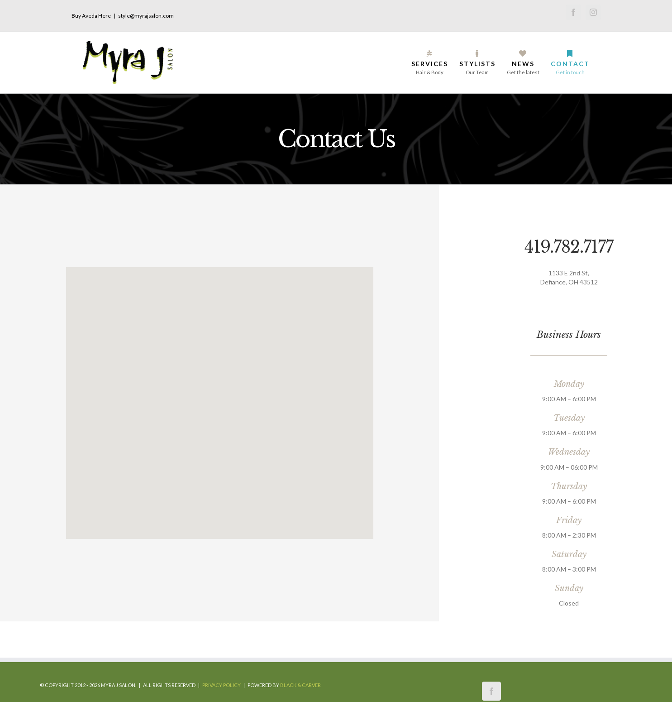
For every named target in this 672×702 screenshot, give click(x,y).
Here (104, 15)
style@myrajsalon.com (146, 15)
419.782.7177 (568, 247)
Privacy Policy (221, 685)
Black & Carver (300, 685)
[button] (219, 397)
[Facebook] (491, 691)
